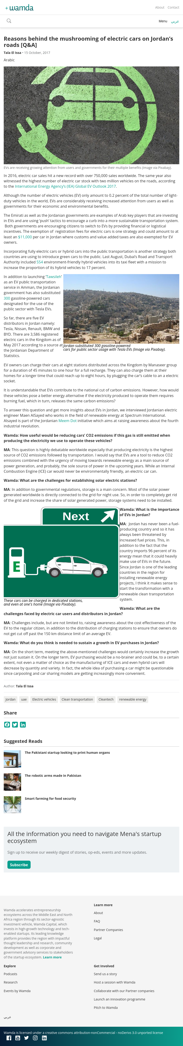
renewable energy (132, 699)
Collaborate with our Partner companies (124, 991)
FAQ (97, 921)
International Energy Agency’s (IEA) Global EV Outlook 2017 (65, 186)
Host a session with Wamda (114, 982)
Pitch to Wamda (106, 1007)
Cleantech (106, 699)
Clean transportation (77, 699)
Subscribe (19, 864)
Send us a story (105, 974)
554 (40, 262)
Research (11, 982)
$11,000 (25, 236)
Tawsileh (53, 276)
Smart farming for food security (50, 798)
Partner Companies (108, 930)
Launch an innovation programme (119, 999)
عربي (175, 21)
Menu (163, 21)
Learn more (52, 957)
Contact (173, 7)
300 (7, 298)
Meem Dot (67, 420)
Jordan (11, 699)
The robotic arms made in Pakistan (53, 775)
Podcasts (10, 974)
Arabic (9, 59)
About (159, 7)
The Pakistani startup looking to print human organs (67, 752)
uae (24, 699)
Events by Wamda (17, 991)
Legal (98, 938)
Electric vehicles (44, 699)
